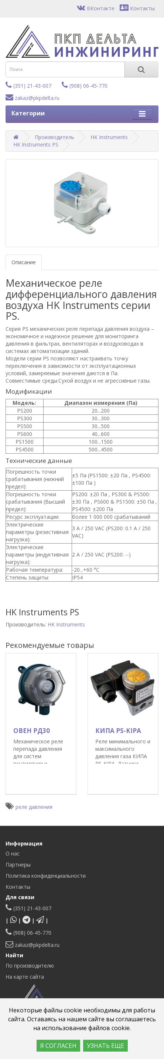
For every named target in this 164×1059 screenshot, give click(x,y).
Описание (23, 262)
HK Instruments (109, 137)
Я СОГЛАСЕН (58, 1046)
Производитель (54, 137)
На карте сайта (25, 976)
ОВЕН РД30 (31, 730)
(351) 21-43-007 (28, 85)
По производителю (30, 965)
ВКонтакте (96, 8)
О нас (13, 853)
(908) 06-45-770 (84, 85)
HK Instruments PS (35, 144)
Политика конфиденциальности (46, 875)
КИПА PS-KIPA (118, 730)
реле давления (34, 806)
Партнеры (18, 864)
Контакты (137, 8)
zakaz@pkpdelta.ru (32, 97)
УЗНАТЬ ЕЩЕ (105, 1046)
